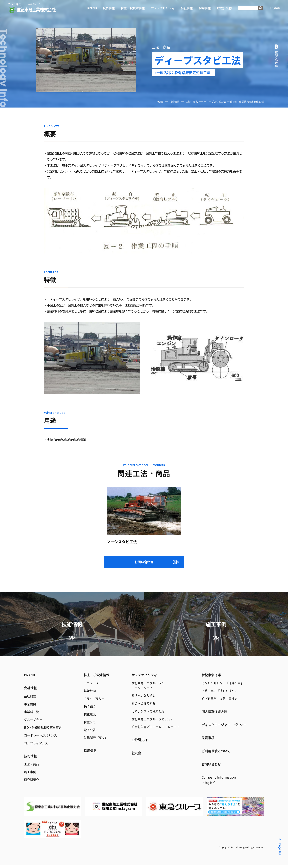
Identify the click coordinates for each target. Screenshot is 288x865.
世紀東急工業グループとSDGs (152, 719)
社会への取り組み (144, 703)
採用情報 (205, 8)
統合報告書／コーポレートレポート (156, 727)
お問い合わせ (144, 561)
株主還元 (90, 714)
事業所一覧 (31, 712)
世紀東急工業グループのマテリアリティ (148, 685)
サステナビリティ (163, 8)
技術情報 (109, 8)
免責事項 (208, 737)
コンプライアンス (36, 743)
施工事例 (30, 772)
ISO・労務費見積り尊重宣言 (43, 727)
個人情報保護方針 (214, 711)
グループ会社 (33, 719)
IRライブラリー (94, 698)
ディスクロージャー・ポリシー (224, 724)
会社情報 (187, 8)
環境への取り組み (144, 695)
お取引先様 (224, 8)
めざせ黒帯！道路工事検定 (220, 698)
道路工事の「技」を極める (220, 691)
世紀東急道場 (211, 674)
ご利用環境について (216, 750)
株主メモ (90, 722)
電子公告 (90, 730)
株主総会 (90, 706)
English (275, 8)
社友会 (136, 752)
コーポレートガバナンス (40, 735)
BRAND (92, 8)
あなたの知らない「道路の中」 (223, 683)
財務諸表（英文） (96, 737)
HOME (159, 101)
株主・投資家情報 (133, 8)
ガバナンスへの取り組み (148, 711)
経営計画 (90, 691)
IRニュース (91, 683)
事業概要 (30, 704)
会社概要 (30, 696)
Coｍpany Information (219, 780)
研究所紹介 (31, 779)
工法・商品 (192, 101)
